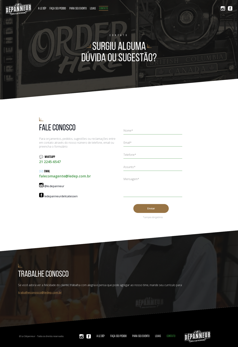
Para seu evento (78, 8)
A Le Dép (42, 8)
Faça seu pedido (58, 8)
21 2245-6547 (50, 161)
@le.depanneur (51, 186)
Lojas (93, 8)
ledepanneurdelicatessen (58, 196)
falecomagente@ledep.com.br (65, 176)
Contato (103, 8)
